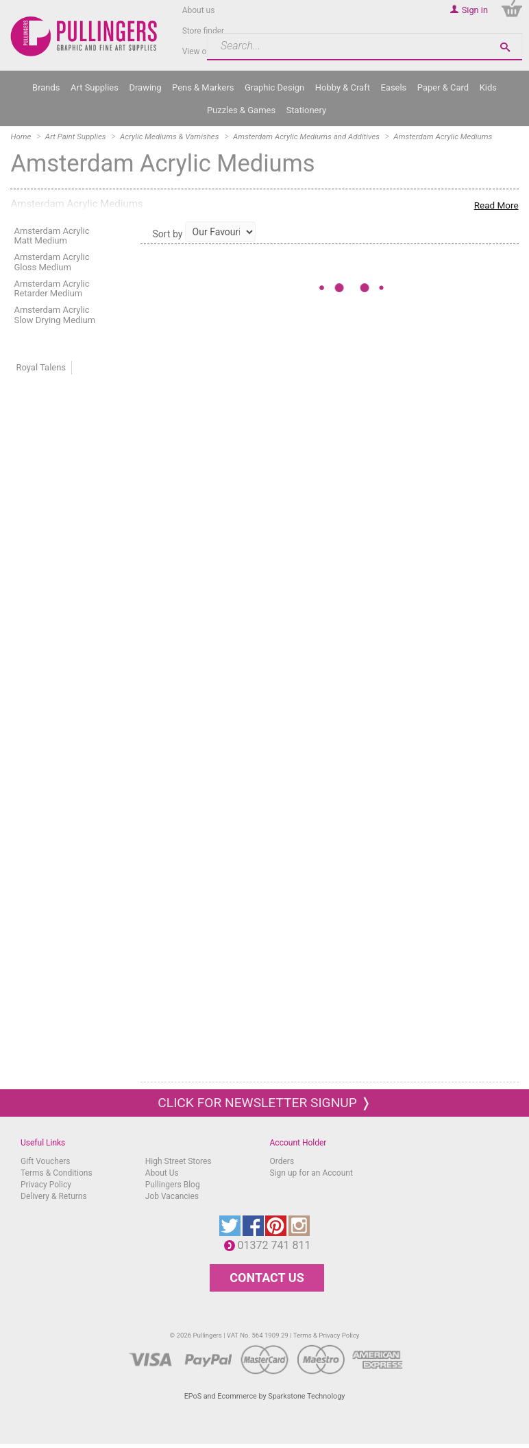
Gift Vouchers (46, 1161)
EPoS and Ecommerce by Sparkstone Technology (264, 1396)
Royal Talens (41, 367)
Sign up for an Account (311, 1173)
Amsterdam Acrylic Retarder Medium (51, 288)
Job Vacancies (172, 1196)
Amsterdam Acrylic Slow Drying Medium (54, 314)
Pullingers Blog (172, 1184)
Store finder (203, 31)
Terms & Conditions (57, 1173)
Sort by (168, 233)
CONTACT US (267, 1277)
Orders (282, 1161)
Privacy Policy (46, 1184)
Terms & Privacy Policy (326, 1335)
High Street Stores (178, 1161)
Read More (496, 205)
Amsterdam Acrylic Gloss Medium (51, 262)
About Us (162, 1173)
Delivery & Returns (54, 1196)
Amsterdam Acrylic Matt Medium (51, 236)
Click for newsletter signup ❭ (264, 1103)
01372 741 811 (278, 1245)
